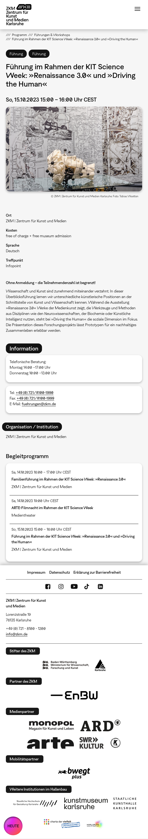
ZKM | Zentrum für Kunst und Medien (36, 221)
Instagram (61, 586)
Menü (137, 9)
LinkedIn (100, 586)
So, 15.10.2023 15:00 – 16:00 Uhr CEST (41, 529)
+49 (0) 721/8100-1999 (35, 398)
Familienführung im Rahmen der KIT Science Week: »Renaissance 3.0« (68, 479)
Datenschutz (59, 572)
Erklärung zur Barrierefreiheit (97, 572)
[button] (74, 149)
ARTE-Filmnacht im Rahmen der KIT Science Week (52, 508)
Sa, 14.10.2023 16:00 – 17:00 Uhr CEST (41, 472)
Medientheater (23, 515)
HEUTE (13, 826)
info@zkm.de (16, 634)
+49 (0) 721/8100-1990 (34, 392)
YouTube (74, 586)
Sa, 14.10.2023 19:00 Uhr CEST (35, 501)
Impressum (36, 572)
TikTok (87, 586)
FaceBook (48, 586)
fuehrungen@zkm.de (39, 404)
